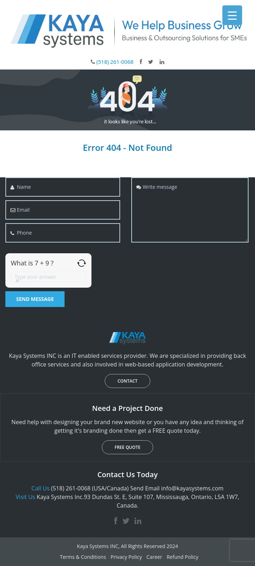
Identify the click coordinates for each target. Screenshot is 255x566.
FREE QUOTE (128, 447)
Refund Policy (182, 556)
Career (154, 556)
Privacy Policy (126, 556)
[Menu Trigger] (232, 15)
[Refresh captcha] (81, 263)
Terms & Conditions (83, 556)
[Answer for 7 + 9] (48, 277)
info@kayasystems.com (192, 488)
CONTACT (128, 381)
